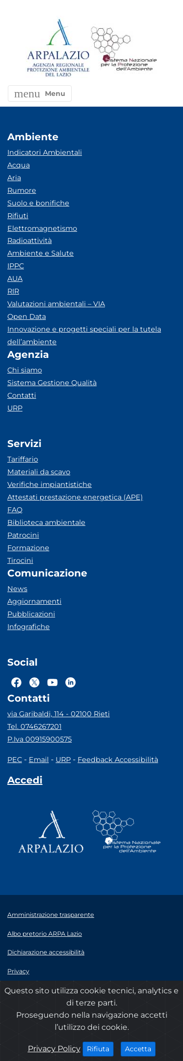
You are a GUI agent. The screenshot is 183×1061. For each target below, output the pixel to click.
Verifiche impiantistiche (49, 484)
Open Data (26, 316)
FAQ (14, 509)
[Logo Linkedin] (70, 682)
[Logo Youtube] (52, 682)
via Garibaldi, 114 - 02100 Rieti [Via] (58, 713)
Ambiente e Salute (40, 253)
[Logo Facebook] (16, 682)
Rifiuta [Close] (100, 1048)
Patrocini (23, 535)
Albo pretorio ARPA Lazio (44, 933)
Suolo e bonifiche (38, 203)
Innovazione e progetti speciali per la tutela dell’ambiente (84, 335)
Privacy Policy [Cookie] (54, 1048)
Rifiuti (17, 215)
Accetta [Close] (140, 1048)
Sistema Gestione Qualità (52, 382)
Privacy (18, 971)
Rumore (21, 190)
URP (14, 408)
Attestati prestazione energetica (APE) (75, 497)
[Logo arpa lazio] (57, 48)
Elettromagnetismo (42, 228)
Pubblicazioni (31, 614)
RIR (13, 291)
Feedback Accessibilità (118, 759)
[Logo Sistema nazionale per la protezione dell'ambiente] (124, 48)
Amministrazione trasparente (50, 914)
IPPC (15, 265)
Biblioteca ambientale (46, 522)
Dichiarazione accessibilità (45, 952)
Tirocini (20, 560)
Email (39, 759)
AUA (14, 278)
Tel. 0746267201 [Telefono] (34, 726)
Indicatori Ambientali (44, 152)
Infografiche (28, 626)
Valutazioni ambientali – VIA (56, 303)
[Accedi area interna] (24, 782)
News (17, 588)
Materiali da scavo (38, 471)
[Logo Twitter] (34, 682)
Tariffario (22, 459)
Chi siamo (24, 370)
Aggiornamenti (34, 601)
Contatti (21, 395)
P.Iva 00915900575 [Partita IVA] (39, 739)
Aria (14, 177)
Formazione (28, 547)
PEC (14, 759)
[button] (40, 93)
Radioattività (29, 240)
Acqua (18, 165)
